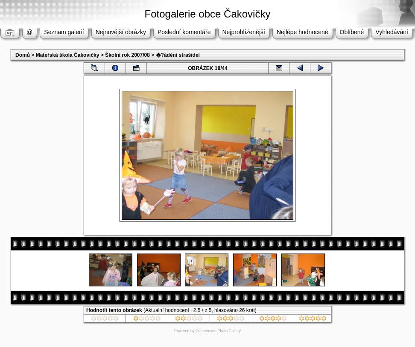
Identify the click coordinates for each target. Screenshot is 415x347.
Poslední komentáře (184, 32)
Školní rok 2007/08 (127, 55)
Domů (22, 55)
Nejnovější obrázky (121, 32)
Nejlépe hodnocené (302, 32)
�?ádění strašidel (178, 55)
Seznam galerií (64, 32)
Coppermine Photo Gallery (218, 331)
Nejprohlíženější (243, 32)
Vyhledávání (391, 32)
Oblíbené (352, 32)
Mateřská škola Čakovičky (67, 55)
